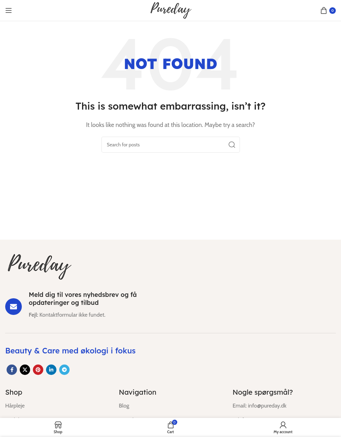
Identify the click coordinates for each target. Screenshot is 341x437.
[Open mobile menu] (9, 10)
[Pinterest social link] (38, 370)
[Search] (170, 145)
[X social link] (25, 370)
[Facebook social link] (12, 370)
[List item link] (56, 405)
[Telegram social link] (64, 370)
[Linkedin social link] (51, 370)
